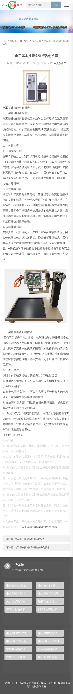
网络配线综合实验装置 (51, 609)
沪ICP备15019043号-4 (16, 683)
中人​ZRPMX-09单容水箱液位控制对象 (51, 633)
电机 (32, 194)
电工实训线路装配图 (50, 657)
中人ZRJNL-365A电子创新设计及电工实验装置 (51, 641)
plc (42, 129)
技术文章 (36, 40)
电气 (57, 123)
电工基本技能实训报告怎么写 (39, 527)
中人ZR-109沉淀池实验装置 (19, 641)
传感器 (42, 194)
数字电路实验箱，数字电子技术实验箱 (51, 649)
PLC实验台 (34, 683)
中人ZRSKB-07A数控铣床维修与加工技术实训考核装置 (19, 633)
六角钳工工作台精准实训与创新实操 (19, 657)
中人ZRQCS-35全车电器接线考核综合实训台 (19, 593)
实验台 (48, 129)
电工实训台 (59, 683)
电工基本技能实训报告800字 (29, 538)
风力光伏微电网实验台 (19, 601)
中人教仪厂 (60, 63)
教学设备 (24, 40)
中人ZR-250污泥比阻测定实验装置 (51, 593)
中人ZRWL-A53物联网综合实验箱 (19, 585)
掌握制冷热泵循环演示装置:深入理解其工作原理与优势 (19, 649)
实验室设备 (47, 683)
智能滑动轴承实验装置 (19, 609)
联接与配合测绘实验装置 (51, 601)
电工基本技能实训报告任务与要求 (32, 547)
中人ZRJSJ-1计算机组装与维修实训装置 (51, 585)
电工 (5, 107)
